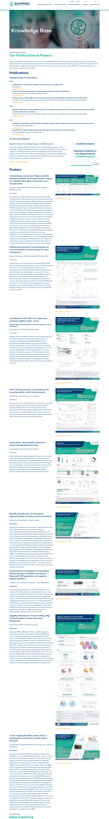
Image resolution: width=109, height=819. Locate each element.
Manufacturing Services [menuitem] (45, 5)
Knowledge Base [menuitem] (95, 5)
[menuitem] (99, 2)
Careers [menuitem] (72, 2)
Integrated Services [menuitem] (74, 5)
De (99, 2)
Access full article (17, 89)
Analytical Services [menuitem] (60, 5)
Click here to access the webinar (19, 162)
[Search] (95, 2)
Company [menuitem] (85, 5)
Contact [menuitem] (78, 2)
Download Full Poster (64, 198)
